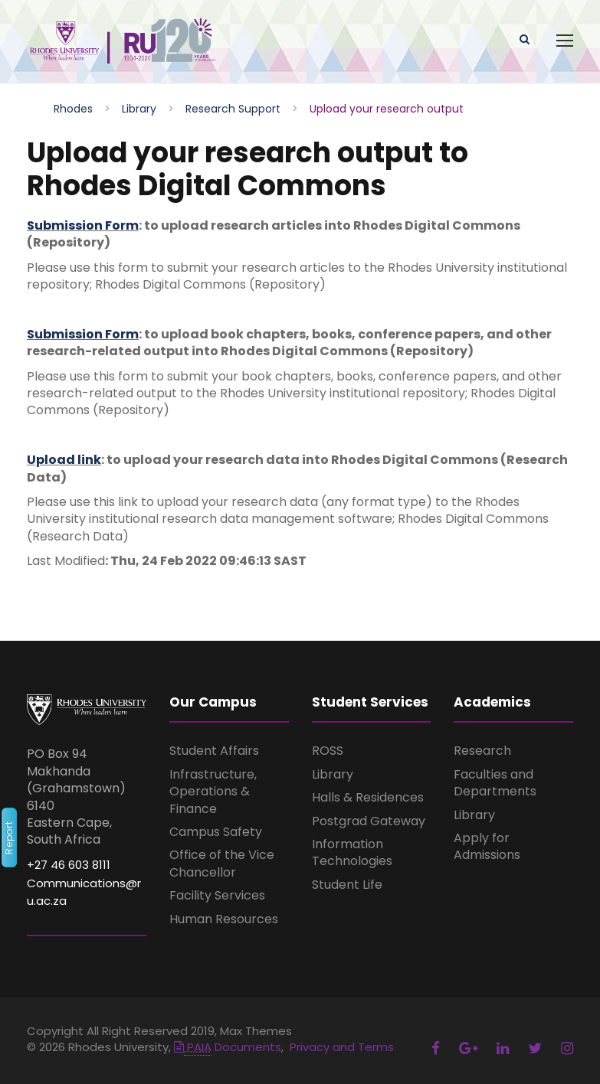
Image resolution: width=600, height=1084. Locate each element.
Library (139, 108)
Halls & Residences (368, 797)
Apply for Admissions (487, 846)
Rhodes (73, 108)
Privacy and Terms (342, 1047)
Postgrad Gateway (368, 821)
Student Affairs (214, 750)
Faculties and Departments (495, 783)
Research (482, 750)
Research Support (232, 108)
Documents (227, 1047)
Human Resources (223, 919)
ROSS (327, 750)
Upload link (64, 460)
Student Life (347, 884)
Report (8, 837)
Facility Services (217, 895)
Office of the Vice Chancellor (221, 863)
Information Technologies (352, 852)
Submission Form (83, 225)
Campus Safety (215, 832)
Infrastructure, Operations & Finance (213, 792)
